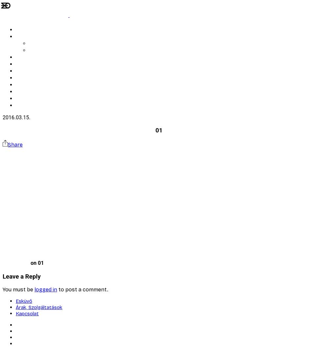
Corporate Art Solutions (41, 85)
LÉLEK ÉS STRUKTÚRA (38, 30)
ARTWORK (26, 57)
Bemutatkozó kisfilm (37, 78)
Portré (22, 64)
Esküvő (23, 36)
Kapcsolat (26, 91)
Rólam (22, 71)
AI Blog (36, 43)
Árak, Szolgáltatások (50, 50)
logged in (45, 289)
